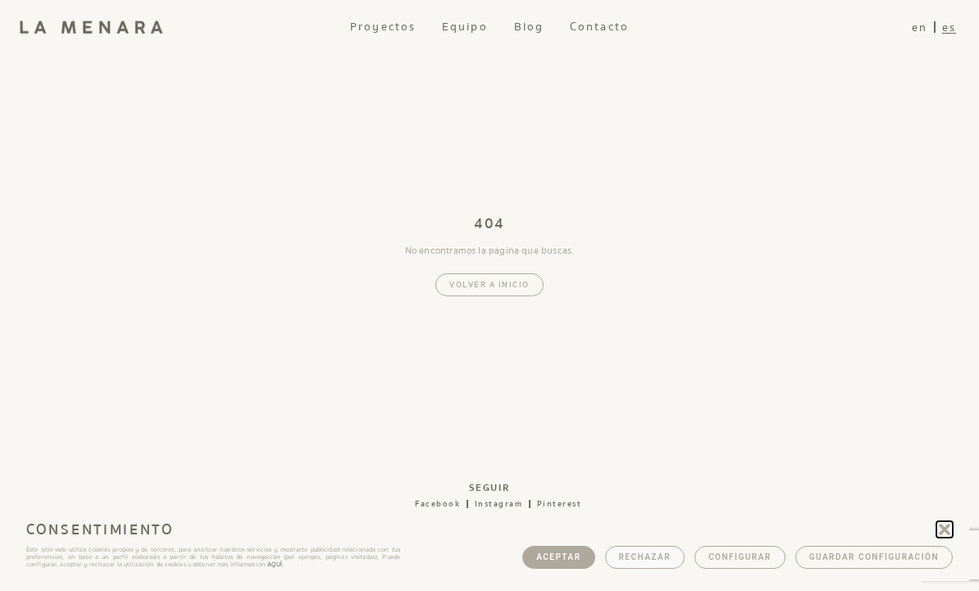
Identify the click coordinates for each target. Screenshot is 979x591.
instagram (499, 504)
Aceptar (558, 556)
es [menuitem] (949, 28)
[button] (944, 529)
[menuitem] (919, 27)
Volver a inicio (489, 284)
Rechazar (645, 556)
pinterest (559, 504)
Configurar (740, 556)
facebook (437, 504)
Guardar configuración (874, 556)
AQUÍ (274, 564)
